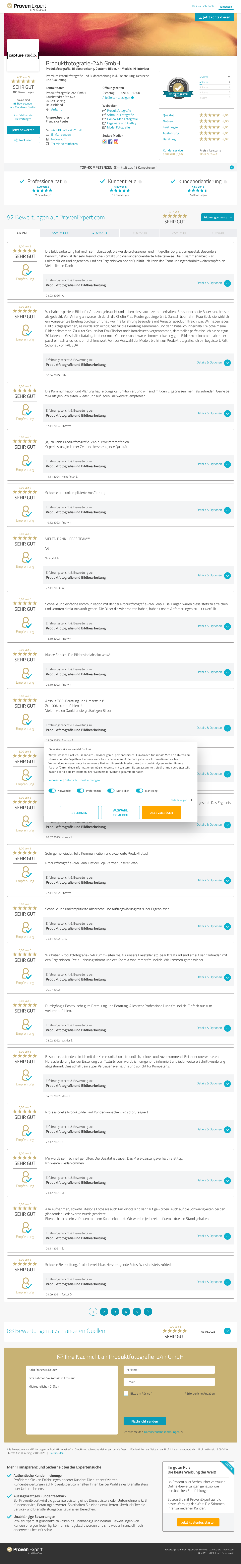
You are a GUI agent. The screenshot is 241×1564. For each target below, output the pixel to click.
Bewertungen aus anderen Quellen (23, 105)
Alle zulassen (161, 814)
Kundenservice (173, 150)
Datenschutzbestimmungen (94, 782)
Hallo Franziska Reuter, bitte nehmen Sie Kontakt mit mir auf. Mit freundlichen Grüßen (72, 1400)
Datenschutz (215, 1549)
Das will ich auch (203, 6)
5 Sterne (204, 77)
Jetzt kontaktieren (214, 17)
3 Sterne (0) (139, 233)
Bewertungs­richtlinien (175, 1549)
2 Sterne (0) (179, 233)
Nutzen (168, 121)
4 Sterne (204, 82)
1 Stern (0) (218, 233)
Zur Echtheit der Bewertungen (23, 117)
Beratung (169, 139)
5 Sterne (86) (60, 233)
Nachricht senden (144, 1421)
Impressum (67, 782)
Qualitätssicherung (197, 1549)
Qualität (168, 115)
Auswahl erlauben (120, 814)
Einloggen (226, 6)
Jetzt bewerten (23, 129)
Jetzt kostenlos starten (198, 1522)
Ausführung (171, 133)
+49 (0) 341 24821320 (66, 130)
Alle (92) (22, 233)
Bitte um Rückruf (140, 1393)
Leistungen (170, 127)
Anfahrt (56, 109)
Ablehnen (79, 814)
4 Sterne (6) (99, 233)
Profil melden (56, 1453)
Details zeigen (167, 802)
